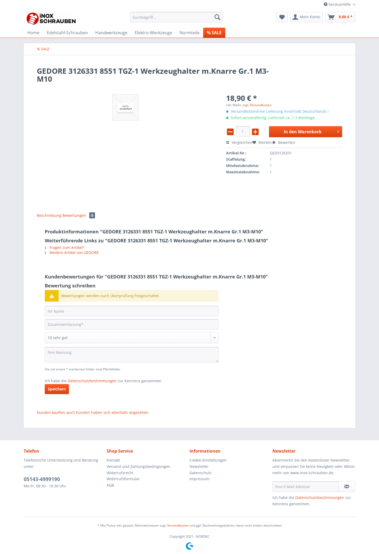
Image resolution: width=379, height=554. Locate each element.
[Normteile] (189, 33)
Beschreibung (49, 215)
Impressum (200, 478)
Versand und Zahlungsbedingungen (138, 466)
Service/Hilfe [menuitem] (338, 4)
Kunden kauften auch (56, 412)
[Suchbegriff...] (176, 17)
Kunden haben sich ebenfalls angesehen (112, 412)
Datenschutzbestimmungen (92, 380)
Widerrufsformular (123, 478)
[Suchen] (217, 17)
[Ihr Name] (131, 311)
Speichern (57, 388)
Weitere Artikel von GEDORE (72, 252)
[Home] (33, 33)
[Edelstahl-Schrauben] (67, 33)
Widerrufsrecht (120, 472)
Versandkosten (178, 525)
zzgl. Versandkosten (257, 105)
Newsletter (199, 466)
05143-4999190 (42, 479)
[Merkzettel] (282, 17)
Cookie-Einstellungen (208, 460)
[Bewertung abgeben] (131, 337)
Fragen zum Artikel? (64, 247)
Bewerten (283, 142)
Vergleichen (239, 142)
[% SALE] (214, 33)
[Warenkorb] (340, 17)
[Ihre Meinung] (131, 354)
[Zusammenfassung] (131, 324)
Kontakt (113, 460)
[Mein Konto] (306, 17)
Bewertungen (78, 215)
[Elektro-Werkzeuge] (153, 33)
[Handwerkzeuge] (111, 33)
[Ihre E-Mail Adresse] (305, 486)
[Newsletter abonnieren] (346, 486)
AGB (110, 485)
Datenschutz (201, 472)
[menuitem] (176, 19)
